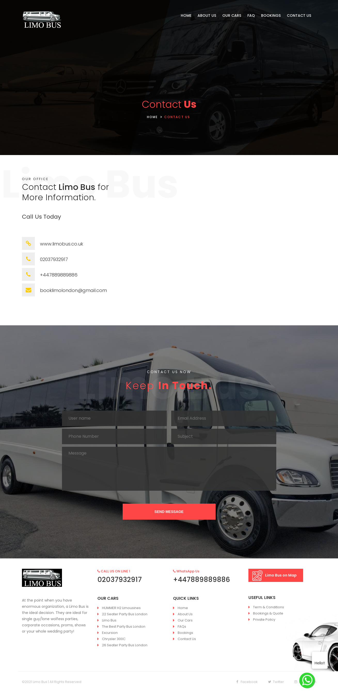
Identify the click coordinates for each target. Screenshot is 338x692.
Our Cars (185, 620)
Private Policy (264, 619)
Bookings (185, 632)
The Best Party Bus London (123, 626)
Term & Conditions (268, 607)
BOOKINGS (271, 15)
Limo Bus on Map (274, 575)
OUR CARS (231, 15)
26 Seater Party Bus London (124, 645)
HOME (186, 15)
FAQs (182, 626)
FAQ (251, 15)
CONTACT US (299, 15)
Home (183, 607)
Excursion (110, 632)
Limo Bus (109, 620)
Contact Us (187, 638)
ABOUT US (207, 15)
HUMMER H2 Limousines (121, 607)
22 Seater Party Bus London (124, 614)
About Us (185, 614)
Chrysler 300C (113, 638)
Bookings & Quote (268, 613)
